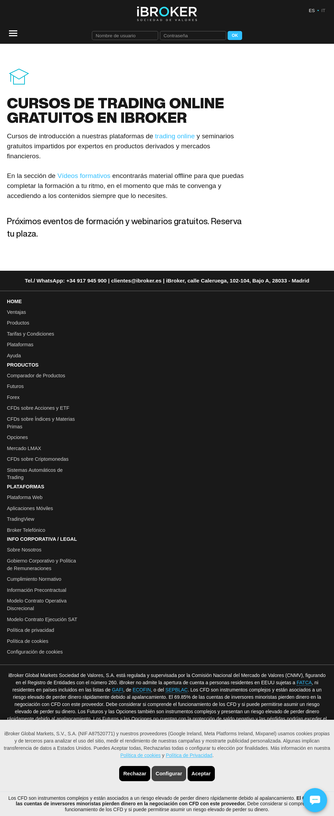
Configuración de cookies (35, 652)
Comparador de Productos (36, 375)
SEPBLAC (176, 690)
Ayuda (14, 355)
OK (235, 35)
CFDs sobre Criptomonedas (37, 459)
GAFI (117, 690)
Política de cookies (140, 755)
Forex (13, 397)
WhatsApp (50, 280)
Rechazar (134, 773)
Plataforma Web (24, 497)
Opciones (17, 437)
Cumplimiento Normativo (34, 579)
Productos (18, 323)
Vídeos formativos (84, 175)
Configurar (169, 773)
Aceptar (201, 773)
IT (323, 10)
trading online (175, 136)
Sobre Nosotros (24, 550)
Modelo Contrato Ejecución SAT (42, 619)
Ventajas (16, 312)
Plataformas (20, 344)
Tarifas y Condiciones (30, 334)
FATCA (304, 682)
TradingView (20, 519)
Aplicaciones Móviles (30, 508)
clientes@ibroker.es (136, 280)
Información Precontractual (36, 590)
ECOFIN (142, 690)
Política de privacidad (30, 630)
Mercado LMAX (24, 448)
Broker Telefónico (26, 530)
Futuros (15, 386)
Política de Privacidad (189, 755)
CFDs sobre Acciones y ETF (38, 408)
